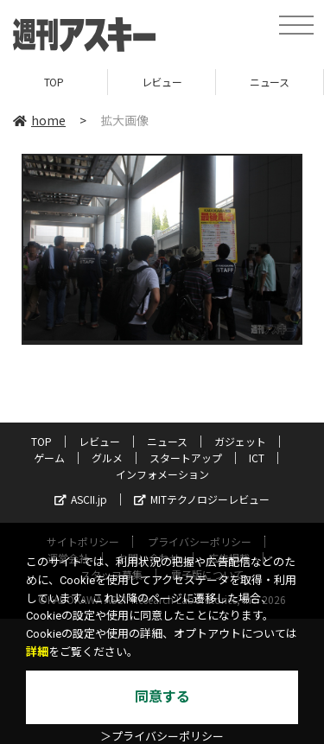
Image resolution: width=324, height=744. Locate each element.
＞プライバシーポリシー (162, 736)
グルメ (107, 457)
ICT (256, 457)
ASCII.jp (80, 499)
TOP (54, 81)
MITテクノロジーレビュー (202, 499)
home (39, 120)
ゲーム (49, 457)
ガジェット (240, 441)
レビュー (161, 81)
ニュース (269, 81)
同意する (162, 697)
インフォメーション (162, 474)
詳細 (37, 651)
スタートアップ (185, 457)
